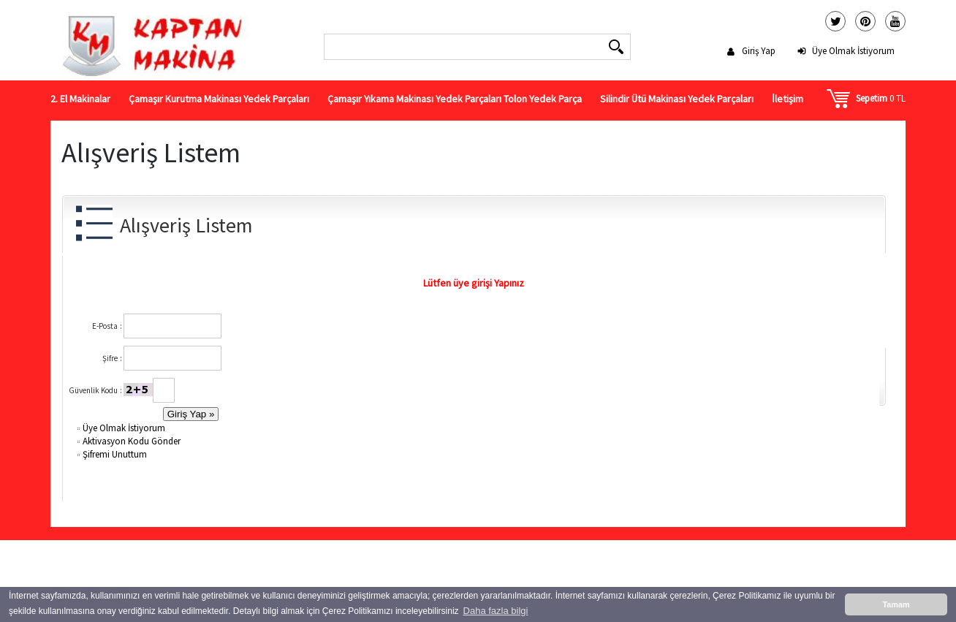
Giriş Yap (758, 51)
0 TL (881, 98)
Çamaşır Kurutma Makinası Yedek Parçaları (219, 98)
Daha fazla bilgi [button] (495, 610)
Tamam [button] (895, 604)
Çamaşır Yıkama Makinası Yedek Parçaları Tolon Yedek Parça (454, 98)
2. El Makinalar (80, 98)
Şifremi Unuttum (111, 454)
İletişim (787, 98)
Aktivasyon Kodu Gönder (128, 441)
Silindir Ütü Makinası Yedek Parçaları (677, 98)
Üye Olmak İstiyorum (853, 51)
